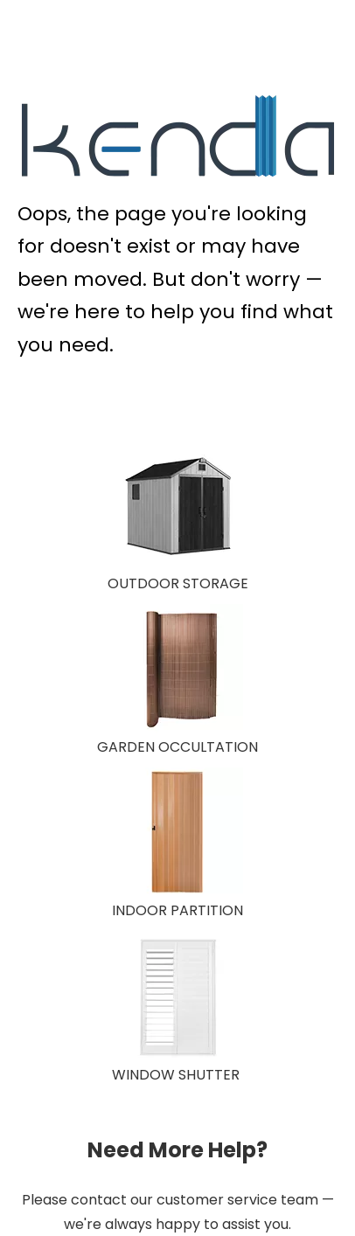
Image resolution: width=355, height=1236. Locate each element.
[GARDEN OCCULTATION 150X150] (177, 669)
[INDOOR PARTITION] (177, 833)
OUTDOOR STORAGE (178, 583)
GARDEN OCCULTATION (177, 747)
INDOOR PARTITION (177, 910)
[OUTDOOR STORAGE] (177, 506)
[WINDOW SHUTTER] (177, 997)
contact (99, 1200)
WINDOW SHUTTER (176, 1075)
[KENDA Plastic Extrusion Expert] (178, 136)
